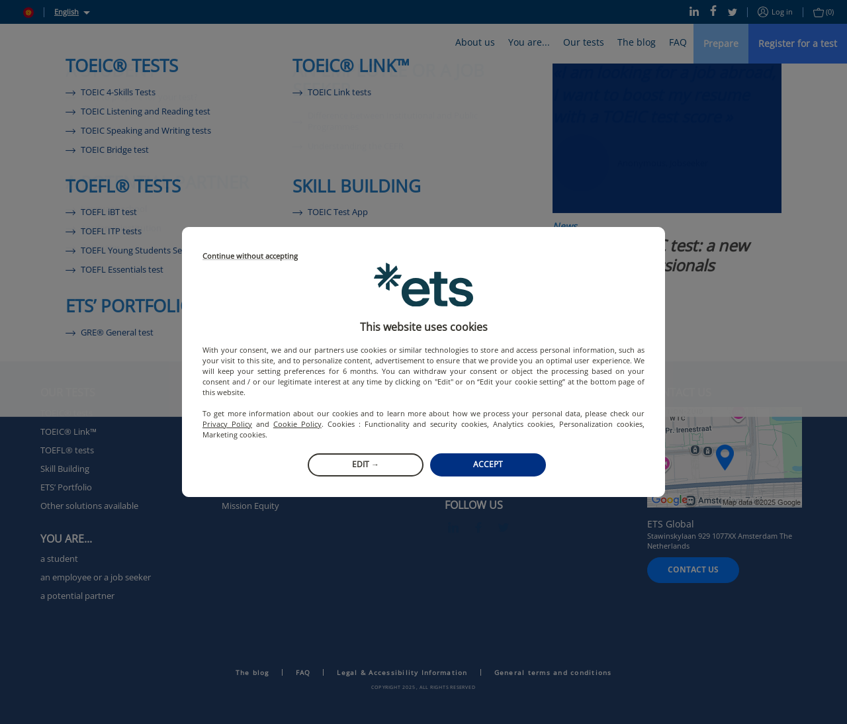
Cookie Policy (297, 424)
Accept (488, 464)
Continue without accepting (250, 256)
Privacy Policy (227, 424)
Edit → (365, 464)
